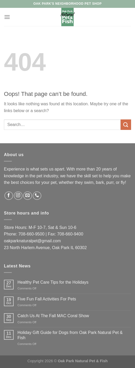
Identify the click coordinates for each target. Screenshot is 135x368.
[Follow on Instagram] (18, 195)
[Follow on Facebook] (8, 195)
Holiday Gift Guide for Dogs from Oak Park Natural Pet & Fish (70, 335)
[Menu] (7, 16)
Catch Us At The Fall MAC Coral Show (53, 316)
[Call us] (37, 195)
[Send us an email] (27, 195)
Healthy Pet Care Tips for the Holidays (53, 282)
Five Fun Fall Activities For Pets (47, 299)
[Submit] (126, 124)
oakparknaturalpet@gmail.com (32, 241)
